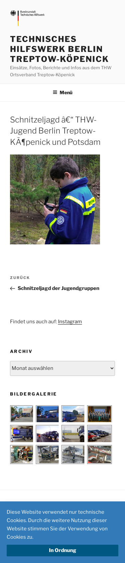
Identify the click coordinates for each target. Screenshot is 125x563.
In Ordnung (62, 550)
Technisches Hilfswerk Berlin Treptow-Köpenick (59, 49)
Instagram (70, 322)
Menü (62, 92)
